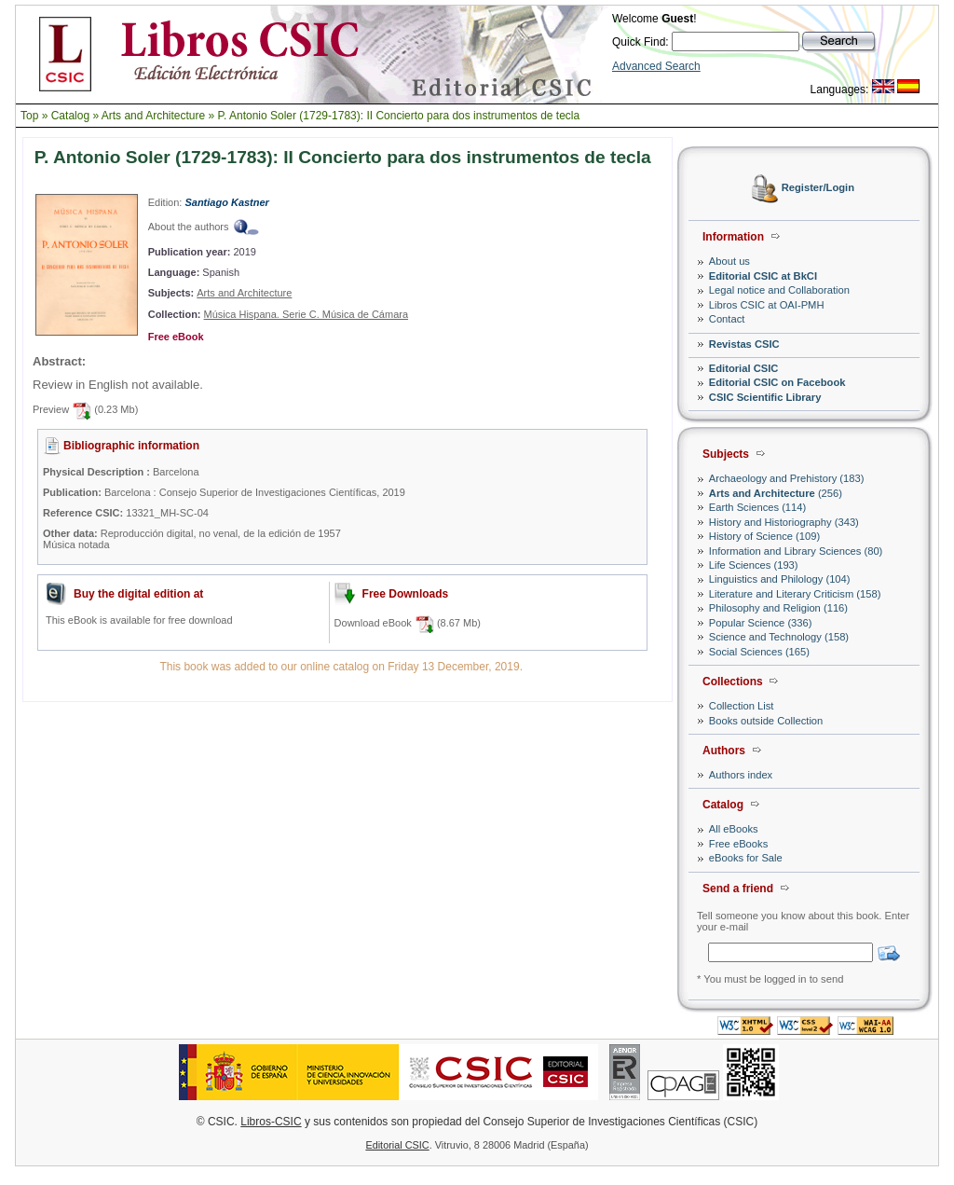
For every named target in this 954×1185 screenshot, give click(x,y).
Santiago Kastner (226, 202)
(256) (775, 493)
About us (729, 261)
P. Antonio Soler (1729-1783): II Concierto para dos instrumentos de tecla (399, 115)
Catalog (70, 115)
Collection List (741, 705)
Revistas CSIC (744, 344)
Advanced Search (656, 66)
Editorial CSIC (744, 368)
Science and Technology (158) (779, 636)
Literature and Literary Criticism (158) (795, 593)
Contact (727, 318)
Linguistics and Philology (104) (780, 579)
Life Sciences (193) (753, 565)
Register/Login (818, 188)
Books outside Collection (766, 720)
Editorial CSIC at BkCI (763, 276)
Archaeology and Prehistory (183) (787, 478)
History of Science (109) (764, 536)
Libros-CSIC (270, 1121)
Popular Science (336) (760, 622)
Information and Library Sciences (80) (796, 551)
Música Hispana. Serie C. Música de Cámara (306, 314)
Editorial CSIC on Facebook (777, 382)
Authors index (740, 774)
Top (29, 115)
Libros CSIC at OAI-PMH (767, 304)
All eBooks (733, 828)
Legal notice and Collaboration (779, 290)
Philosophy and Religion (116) (778, 607)
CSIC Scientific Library (765, 397)
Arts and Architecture (153, 115)
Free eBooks (738, 843)
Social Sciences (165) (759, 651)
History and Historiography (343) (784, 522)
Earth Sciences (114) (757, 507)
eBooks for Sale (746, 857)
